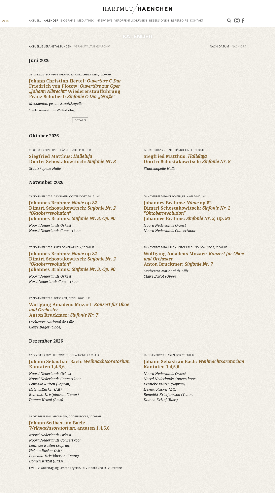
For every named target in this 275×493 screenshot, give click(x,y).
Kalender (50, 20)
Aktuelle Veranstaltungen (50, 46)
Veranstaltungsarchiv (92, 46)
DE (3, 20)
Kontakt (197, 20)
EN (7, 20)
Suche (229, 21)
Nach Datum (220, 46)
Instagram (237, 20)
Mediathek (85, 20)
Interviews (104, 20)
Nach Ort (239, 46)
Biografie (67, 20)
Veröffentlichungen (130, 20)
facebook (243, 20)
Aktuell (35, 20)
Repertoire (179, 20)
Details (80, 120)
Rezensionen (159, 20)
